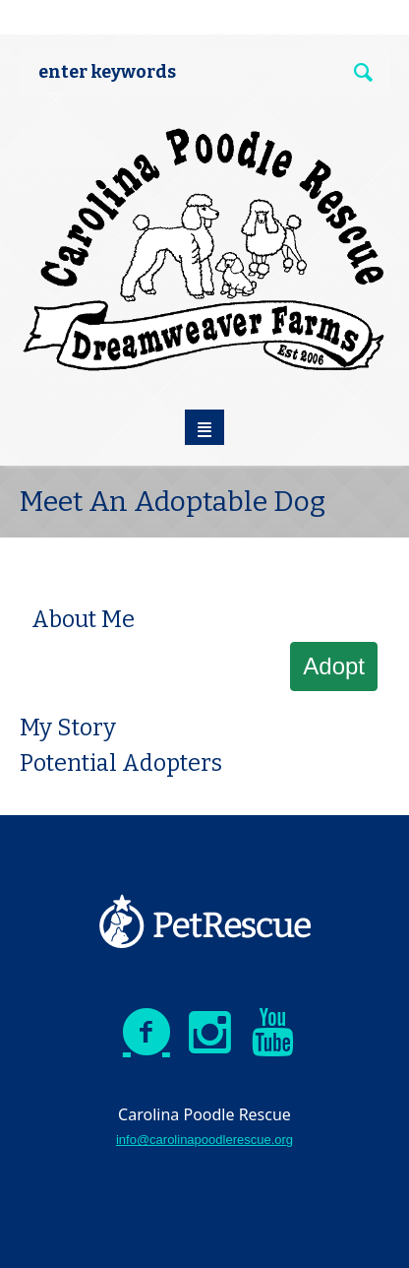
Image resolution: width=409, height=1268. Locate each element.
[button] (57, 575)
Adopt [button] (334, 666)
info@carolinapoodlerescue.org (204, 1139)
